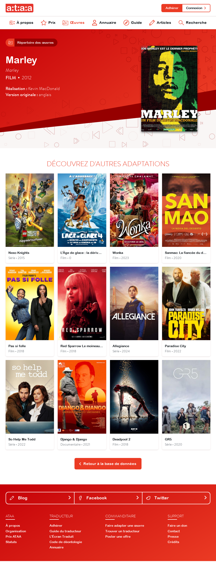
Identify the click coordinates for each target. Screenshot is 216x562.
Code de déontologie (66, 543)
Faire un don (177, 527)
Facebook (108, 498)
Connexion (196, 8)
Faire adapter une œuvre (124, 527)
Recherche (192, 23)
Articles (160, 23)
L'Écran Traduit (62, 537)
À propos (21, 23)
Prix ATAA (13, 537)
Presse (173, 537)
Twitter (176, 498)
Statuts (11, 543)
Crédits (173, 543)
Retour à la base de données (107, 464)
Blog (40, 498)
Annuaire (104, 23)
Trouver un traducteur (122, 532)
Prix (48, 23)
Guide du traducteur (65, 532)
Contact (174, 532)
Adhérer (171, 8)
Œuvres (74, 23)
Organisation (16, 532)
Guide (133, 23)
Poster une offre (118, 537)
